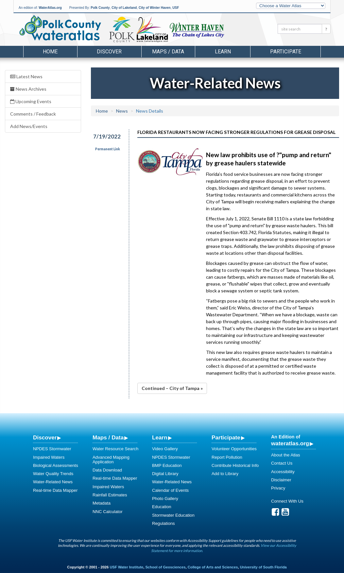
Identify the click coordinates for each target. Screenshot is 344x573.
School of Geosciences (165, 567)
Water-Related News (53, 481)
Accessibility (283, 471)
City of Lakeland (124, 7)
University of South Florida (263, 567)
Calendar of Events (170, 490)
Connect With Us (287, 501)
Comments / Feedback (33, 114)
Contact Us (281, 463)
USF (175, 7)
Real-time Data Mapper (55, 490)
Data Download (107, 470)
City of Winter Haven (155, 7)
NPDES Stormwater (52, 448)
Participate (226, 437)
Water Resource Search (115, 448)
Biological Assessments (55, 465)
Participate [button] (285, 51)
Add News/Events (28, 126)
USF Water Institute (126, 567)
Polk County (100, 7)
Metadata (102, 503)
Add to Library (225, 473)
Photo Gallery (165, 498)
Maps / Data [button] (168, 51)
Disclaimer (281, 479)
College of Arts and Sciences (213, 567)
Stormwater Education (173, 515)
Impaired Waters (48, 457)
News (122, 111)
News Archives (28, 89)
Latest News (26, 76)
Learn (159, 437)
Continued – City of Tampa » (172, 388)
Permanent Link (107, 149)
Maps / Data (108, 437)
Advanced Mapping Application (111, 459)
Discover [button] (109, 51)
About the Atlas (285, 455)
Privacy (278, 488)
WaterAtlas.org (50, 7)
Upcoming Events (30, 101)
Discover (45, 437)
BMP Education (167, 465)
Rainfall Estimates (110, 494)
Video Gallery (165, 448)
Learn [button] (223, 51)
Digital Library (165, 473)
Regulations (163, 523)
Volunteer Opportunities (234, 448)
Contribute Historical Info (235, 465)
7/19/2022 (107, 136)
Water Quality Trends (53, 473)
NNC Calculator (108, 511)
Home (50, 51)
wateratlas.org (290, 443)
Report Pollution (227, 457)
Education (161, 506)
